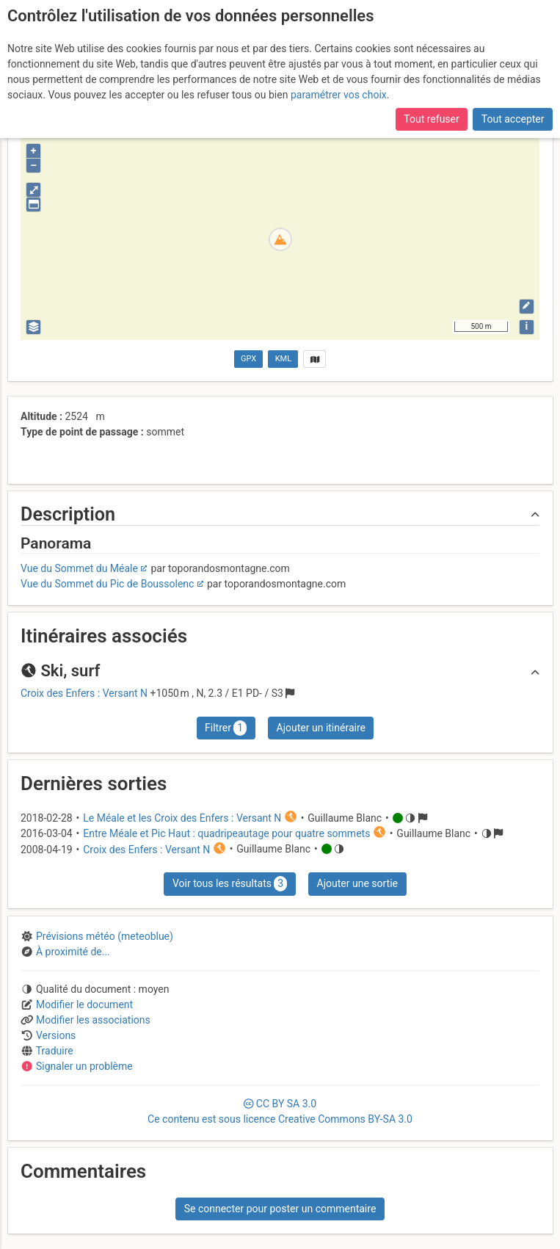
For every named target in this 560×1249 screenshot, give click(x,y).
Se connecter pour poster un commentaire (280, 1208)
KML (283, 358)
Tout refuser (431, 119)
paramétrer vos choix (339, 95)
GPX (248, 358)
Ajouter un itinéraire (321, 728)
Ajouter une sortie (357, 883)
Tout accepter (513, 119)
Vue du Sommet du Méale (79, 568)
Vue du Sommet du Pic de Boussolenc (107, 584)
